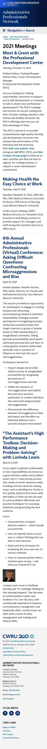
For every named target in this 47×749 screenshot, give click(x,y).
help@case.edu (14, 694)
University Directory (11, 738)
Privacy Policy (20, 651)
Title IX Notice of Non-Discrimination (18, 655)
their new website (18, 148)
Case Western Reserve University (22, 641)
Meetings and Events (19, 37)
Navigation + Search (18, 31)
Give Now (6, 731)
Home (5, 37)
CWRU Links (9, 723)
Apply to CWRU (9, 727)
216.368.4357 (14, 690)
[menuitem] (23, 727)
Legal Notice (8, 651)
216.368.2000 (8, 648)
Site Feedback (8, 699)
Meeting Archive (12, 39)
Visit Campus (8, 734)
